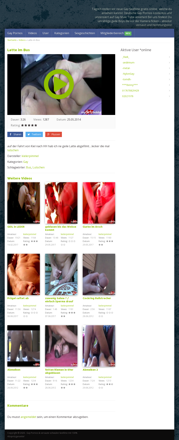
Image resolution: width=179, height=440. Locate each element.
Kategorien (61, 33)
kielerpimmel (30, 156)
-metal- (126, 68)
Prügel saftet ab (18, 298)
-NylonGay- (128, 73)
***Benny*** (130, 85)
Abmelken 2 (90, 370)
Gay (25, 162)
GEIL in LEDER (16, 227)
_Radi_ (125, 57)
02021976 (127, 96)
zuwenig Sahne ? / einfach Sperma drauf (59, 300)
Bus (28, 167)
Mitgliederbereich (116, 33)
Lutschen (39, 167)
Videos (32, 33)
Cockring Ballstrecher (97, 298)
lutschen (13, 150)
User (45, 33)
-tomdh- (126, 79)
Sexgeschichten (85, 33)
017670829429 (130, 90)
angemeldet (28, 417)
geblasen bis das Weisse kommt (60, 228)
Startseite (12, 40)
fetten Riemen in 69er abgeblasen (59, 371)
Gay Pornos (15, 33)
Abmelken (13, 370)
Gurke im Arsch (92, 227)
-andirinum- (128, 62)
